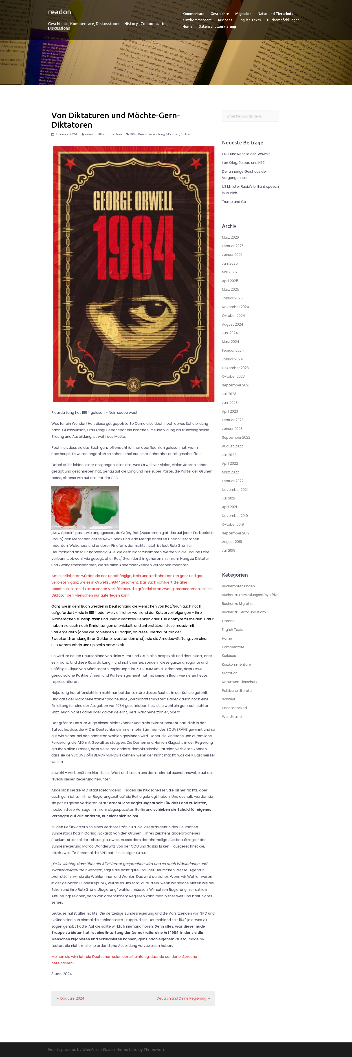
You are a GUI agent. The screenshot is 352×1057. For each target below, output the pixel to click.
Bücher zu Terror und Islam (245, 618)
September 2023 (237, 385)
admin (90, 134)
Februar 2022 (233, 481)
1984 (133, 134)
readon (62, 11)
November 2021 (235, 489)
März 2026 (231, 237)
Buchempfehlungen (283, 20)
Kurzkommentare (197, 20)
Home (187, 26)
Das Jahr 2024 (73, 998)
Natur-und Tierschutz (276, 14)
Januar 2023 (233, 428)
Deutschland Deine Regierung (180, 998)
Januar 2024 (233, 359)
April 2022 (230, 463)
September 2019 (236, 533)
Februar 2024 (234, 350)
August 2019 (232, 541)
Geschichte (220, 14)
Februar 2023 (233, 420)
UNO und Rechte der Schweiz (247, 154)
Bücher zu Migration (239, 609)
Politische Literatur (238, 697)
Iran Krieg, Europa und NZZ (245, 162)
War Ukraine (233, 723)
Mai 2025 (230, 272)
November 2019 (235, 515)
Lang (161, 134)
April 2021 (230, 507)
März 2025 (231, 289)
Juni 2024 (230, 333)
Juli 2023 (229, 394)
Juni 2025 (230, 263)
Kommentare (193, 14)
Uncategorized (235, 714)
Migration (243, 14)
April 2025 (231, 280)
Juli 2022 (229, 455)
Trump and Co (234, 201)
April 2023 (230, 411)
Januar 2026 (233, 254)
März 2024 (231, 341)
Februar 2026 (234, 245)
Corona (228, 627)
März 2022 (231, 472)
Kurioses (225, 20)
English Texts (250, 20)
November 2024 (236, 306)
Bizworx (113, 1049)
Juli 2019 (229, 550)
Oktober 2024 (234, 315)
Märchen (172, 134)
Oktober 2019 (233, 524)
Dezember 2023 (236, 367)
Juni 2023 (230, 402)
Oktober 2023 (234, 376)
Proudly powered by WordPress (76, 1049)
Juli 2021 (229, 498)
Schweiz (229, 705)
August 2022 (232, 446)
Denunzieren (147, 134)
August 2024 (233, 324)
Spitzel (185, 134)
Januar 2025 (233, 298)
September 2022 (237, 437)
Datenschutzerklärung (217, 26)
